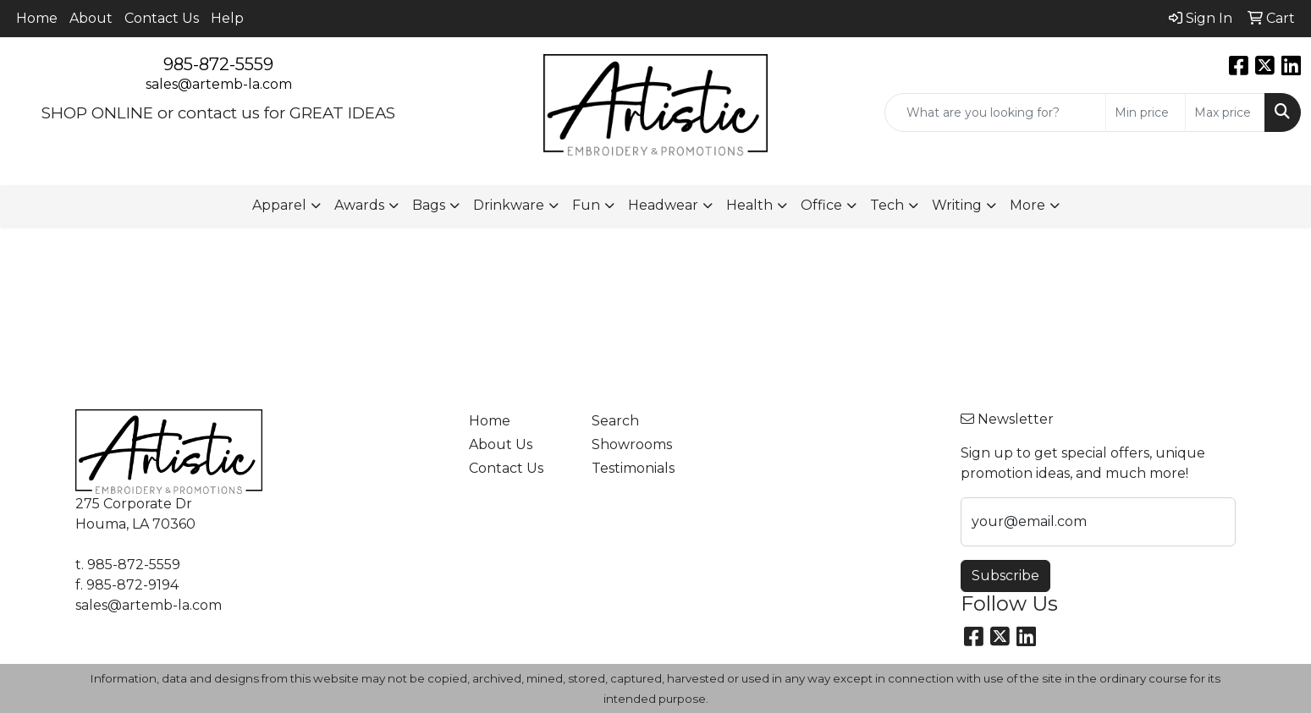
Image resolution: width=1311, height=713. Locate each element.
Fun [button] (586, 205)
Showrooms (632, 444)
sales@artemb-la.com (219, 84)
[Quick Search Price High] (1225, 112)
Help (227, 18)
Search (615, 421)
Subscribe (1005, 576)
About (91, 18)
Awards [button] (359, 205)
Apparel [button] (279, 205)
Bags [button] (428, 205)
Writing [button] (957, 205)
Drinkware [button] (508, 205)
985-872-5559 (218, 64)
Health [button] (749, 205)
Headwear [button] (663, 205)
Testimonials (633, 468)
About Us (500, 444)
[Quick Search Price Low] (1145, 112)
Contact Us (161, 18)
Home (37, 18)
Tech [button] (887, 205)
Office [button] (821, 205)
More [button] (1027, 205)
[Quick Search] (995, 112)
